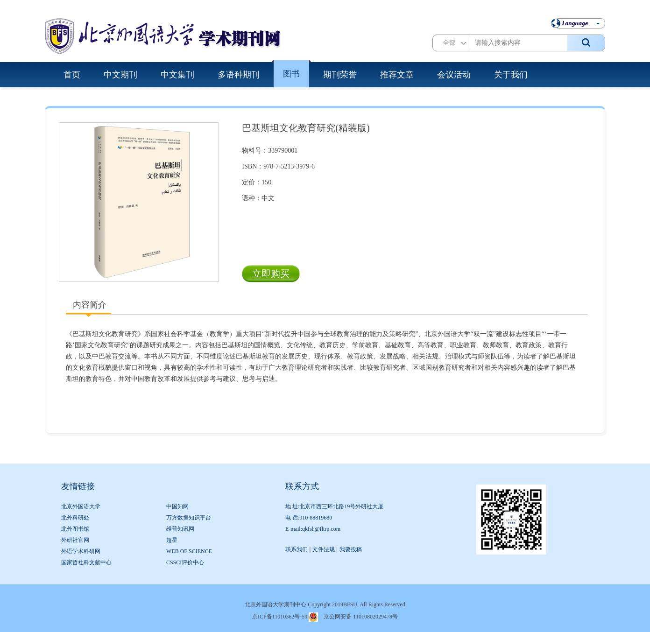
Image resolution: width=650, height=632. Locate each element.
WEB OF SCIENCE (189, 551)
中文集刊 (177, 74)
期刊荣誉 (340, 74)
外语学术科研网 (80, 551)
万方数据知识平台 (188, 517)
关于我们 (511, 74)
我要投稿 (350, 549)
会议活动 (454, 74)
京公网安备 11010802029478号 (361, 616)
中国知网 (177, 506)
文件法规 (323, 549)
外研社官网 (75, 540)
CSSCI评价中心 (185, 562)
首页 (72, 74)
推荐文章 (397, 74)
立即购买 (271, 273)
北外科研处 (75, 517)
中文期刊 (120, 74)
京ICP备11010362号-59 (279, 616)
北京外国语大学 (80, 506)
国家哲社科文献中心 (86, 562)
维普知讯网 (180, 529)
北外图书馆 (75, 529)
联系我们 (296, 549)
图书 (291, 73)
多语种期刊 (239, 74)
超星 (171, 540)
